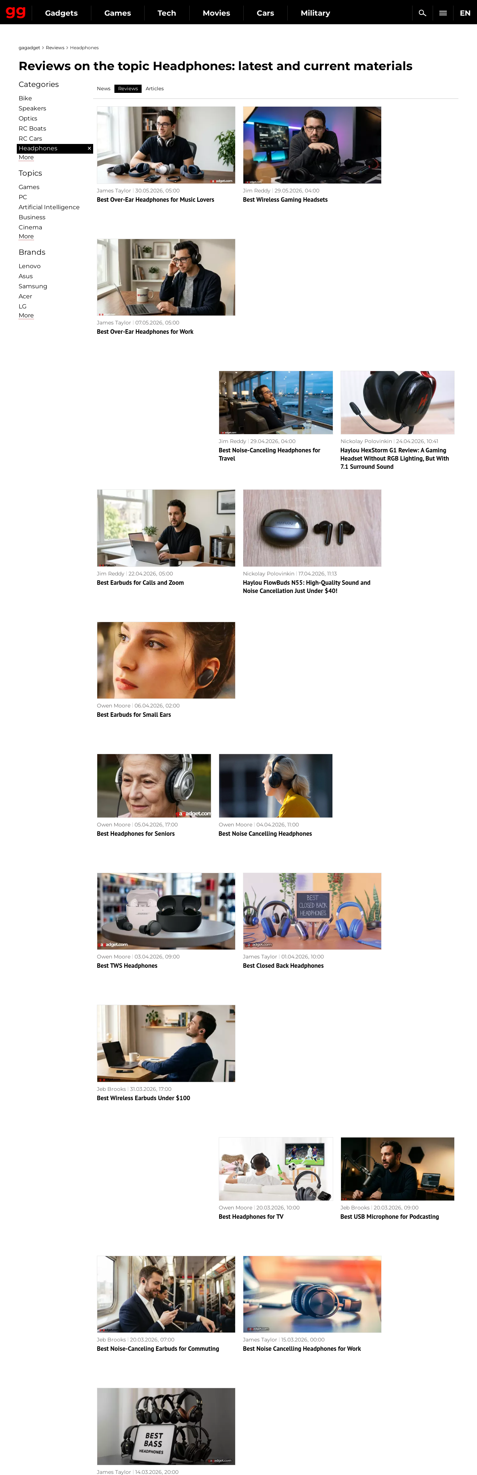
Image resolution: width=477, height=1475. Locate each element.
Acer (25, 296)
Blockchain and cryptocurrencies (175, 1410)
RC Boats (32, 128)
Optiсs (28, 118)
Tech (235, 13)
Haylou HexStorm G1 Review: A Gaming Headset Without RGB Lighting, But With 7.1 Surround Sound (395, 312)
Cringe (361, 1376)
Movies (285, 13)
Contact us (36, 1402)
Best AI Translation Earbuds (377, 1254)
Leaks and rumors (375, 1368)
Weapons (144, 1393)
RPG (248, 1368)
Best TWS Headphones (127, 660)
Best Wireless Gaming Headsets (261, 186)
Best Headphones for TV (251, 779)
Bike (25, 98)
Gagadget (50, 10)
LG (22, 306)
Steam (250, 1385)
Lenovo (30, 266)
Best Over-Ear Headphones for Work (388, 186)
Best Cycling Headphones (253, 1254)
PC (23, 197)
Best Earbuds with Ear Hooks (257, 1135)
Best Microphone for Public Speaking (146, 1017)
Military (142, 1359)
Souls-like (254, 1376)
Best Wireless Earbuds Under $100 (387, 660)
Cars (334, 13)
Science (142, 1385)
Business (32, 217)
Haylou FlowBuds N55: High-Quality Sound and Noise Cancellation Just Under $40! (274, 431)
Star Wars (255, 1402)
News (103, 88)
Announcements (373, 1359)
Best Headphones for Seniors (136, 542)
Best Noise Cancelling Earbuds (259, 1017)
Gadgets (130, 13)
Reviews (55, 47)
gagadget (29, 47)
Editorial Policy (42, 1368)
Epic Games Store (265, 1393)
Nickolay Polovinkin (366, 295)
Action (250, 1359)
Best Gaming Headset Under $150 (386, 1135)
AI (135, 1376)
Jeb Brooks (354, 651)
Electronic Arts (261, 1436)
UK (26, 1455)
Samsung (33, 286)
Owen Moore (357, 414)
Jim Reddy (232, 177)
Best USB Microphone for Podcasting (390, 779)
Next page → (238, 1303)
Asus (26, 276)
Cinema (30, 227)
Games (186, 13)
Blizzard (252, 1428)
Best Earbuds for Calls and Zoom (140, 423)
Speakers (32, 108)
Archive (253, 1318)
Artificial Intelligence (49, 207)
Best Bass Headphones (370, 898)
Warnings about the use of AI (60, 1376)
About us (34, 1359)
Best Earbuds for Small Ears (377, 423)
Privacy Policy (40, 1393)
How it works (149, 1419)
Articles (155, 88)
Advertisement (41, 1385)
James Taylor (114, 177)
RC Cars (30, 138)
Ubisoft (251, 1410)
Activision (255, 1419)
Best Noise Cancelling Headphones (265, 542)
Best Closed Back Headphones (259, 660)
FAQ (358, 1385)
